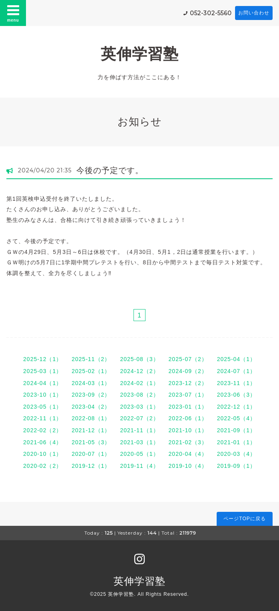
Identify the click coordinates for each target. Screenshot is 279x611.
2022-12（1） (236, 406)
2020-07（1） (91, 454)
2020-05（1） (139, 454)
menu (13, 12)
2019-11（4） (139, 466)
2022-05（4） (236, 418)
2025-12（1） (42, 359)
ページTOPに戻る (244, 518)
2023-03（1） (139, 406)
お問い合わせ (253, 13)
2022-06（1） (188, 418)
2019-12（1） (91, 466)
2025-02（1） (91, 371)
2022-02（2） (42, 430)
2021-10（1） (188, 430)
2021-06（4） (42, 442)
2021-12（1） (91, 430)
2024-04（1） (42, 383)
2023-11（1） (236, 383)
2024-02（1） (139, 383)
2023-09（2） (91, 394)
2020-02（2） (42, 466)
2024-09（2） (188, 371)
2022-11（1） (42, 418)
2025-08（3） (139, 359)
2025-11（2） (91, 359)
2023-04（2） (91, 406)
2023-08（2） (139, 394)
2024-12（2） (139, 371)
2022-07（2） (139, 418)
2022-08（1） (91, 418)
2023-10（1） (42, 394)
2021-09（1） (236, 430)
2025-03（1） (42, 371)
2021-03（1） (139, 442)
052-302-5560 (211, 13)
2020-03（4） (236, 454)
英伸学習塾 (140, 54)
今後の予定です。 (109, 170)
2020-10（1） (42, 454)
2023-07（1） (188, 394)
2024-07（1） (236, 371)
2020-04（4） (188, 454)
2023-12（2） (188, 383)
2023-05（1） (42, 406)
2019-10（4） (188, 466)
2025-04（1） (236, 359)
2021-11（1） (139, 430)
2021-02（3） (188, 442)
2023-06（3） (236, 394)
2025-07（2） (188, 359)
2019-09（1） (236, 466)
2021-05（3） (91, 442)
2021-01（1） (236, 442)
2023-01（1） (188, 406)
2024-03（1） (91, 383)
